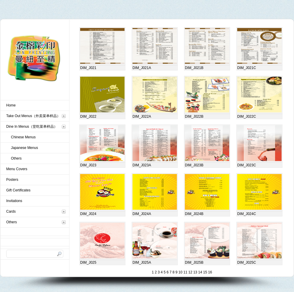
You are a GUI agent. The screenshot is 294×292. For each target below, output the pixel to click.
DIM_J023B (194, 165)
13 (194, 272)
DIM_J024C (246, 214)
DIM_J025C (246, 262)
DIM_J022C (246, 116)
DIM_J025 (88, 262)
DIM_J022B (194, 116)
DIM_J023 (88, 165)
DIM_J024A (142, 214)
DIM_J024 (88, 214)
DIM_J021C (246, 68)
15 (204, 272)
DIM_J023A (142, 165)
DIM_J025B (194, 262)
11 (185, 272)
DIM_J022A (142, 116)
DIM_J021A (142, 68)
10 (179, 272)
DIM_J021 (88, 68)
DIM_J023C (246, 165)
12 (189, 272)
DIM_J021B (194, 68)
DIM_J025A (142, 262)
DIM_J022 (88, 116)
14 (199, 272)
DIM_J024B (194, 214)
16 (209, 272)
